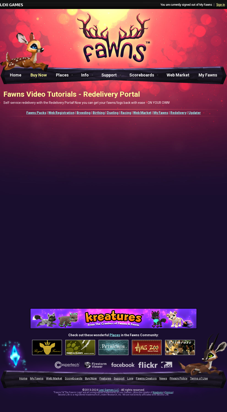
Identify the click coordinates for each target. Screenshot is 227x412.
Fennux (169, 392)
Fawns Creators (146, 378)
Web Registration (61, 113)
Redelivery (178, 113)
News (163, 378)
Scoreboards (141, 75)
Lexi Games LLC (109, 390)
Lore (130, 378)
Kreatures (158, 392)
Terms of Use (199, 378)
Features (105, 378)
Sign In (220, 4)
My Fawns (208, 75)
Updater (194, 113)
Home (15, 75)
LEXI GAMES (11, 4)
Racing (126, 113)
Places (62, 75)
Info (85, 75)
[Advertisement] (114, 273)
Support (109, 75)
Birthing (99, 113)
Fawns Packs (36, 113)
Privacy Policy (178, 378)
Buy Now (38, 75)
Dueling (113, 113)
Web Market (178, 75)
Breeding (84, 113)
